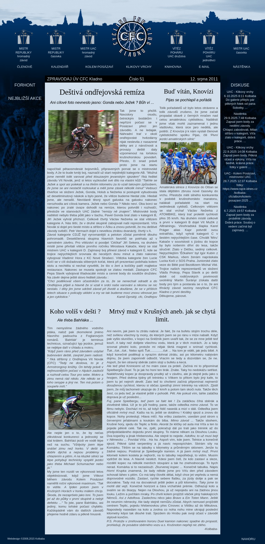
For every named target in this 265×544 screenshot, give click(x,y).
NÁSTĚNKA (241, 66)
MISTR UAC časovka (241, 50)
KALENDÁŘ (59, 66)
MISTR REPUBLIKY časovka (56, 52)
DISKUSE (240, 85)
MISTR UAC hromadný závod (88, 52)
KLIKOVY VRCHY (139, 66)
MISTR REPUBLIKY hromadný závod (23, 52)
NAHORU (248, 539)
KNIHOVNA (173, 66)
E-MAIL (204, 66)
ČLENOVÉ (24, 66)
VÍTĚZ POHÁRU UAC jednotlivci (209, 52)
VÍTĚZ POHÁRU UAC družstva (176, 52)
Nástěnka (240, 113)
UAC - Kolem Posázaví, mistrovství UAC (240, 175)
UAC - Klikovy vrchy (240, 92)
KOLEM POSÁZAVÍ (99, 66)
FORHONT (25, 85)
